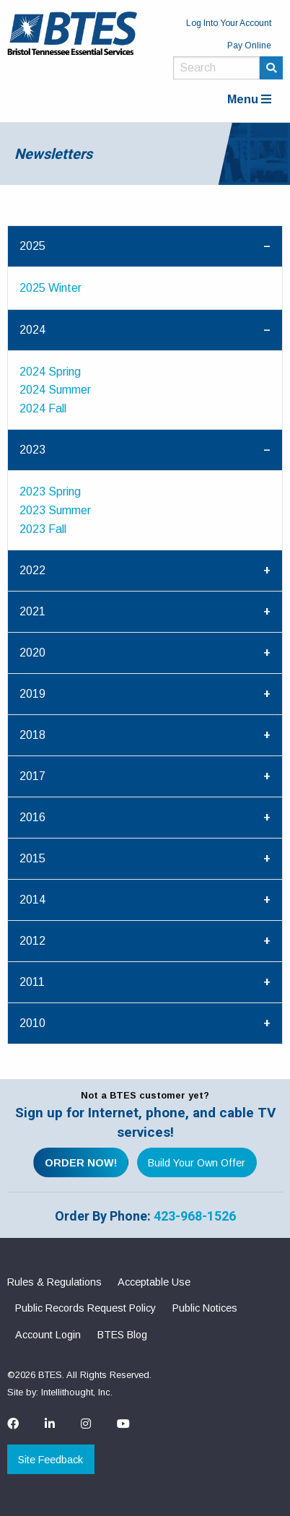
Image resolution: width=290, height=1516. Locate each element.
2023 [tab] (32, 449)
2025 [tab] (32, 246)
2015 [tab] (32, 858)
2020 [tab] (32, 652)
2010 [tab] (32, 1023)
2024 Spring (50, 371)
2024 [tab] (32, 330)
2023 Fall (42, 529)
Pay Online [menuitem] (249, 45)
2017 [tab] (32, 776)
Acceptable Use (154, 1282)
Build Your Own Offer (196, 1163)
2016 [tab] (32, 817)
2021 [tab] (32, 611)
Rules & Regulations (54, 1282)
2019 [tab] (32, 694)
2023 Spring (50, 491)
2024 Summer (55, 390)
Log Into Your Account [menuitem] (228, 23)
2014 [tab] (32, 899)
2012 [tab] (32, 941)
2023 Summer (55, 510)
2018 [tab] (32, 735)
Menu (249, 99)
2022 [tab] (32, 570)
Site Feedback (50, 1459)
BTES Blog (122, 1334)
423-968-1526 (195, 1215)
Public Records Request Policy (85, 1308)
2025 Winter (50, 288)
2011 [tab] (32, 982)
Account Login (48, 1334)
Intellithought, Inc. (77, 1392)
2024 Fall (42, 408)
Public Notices (204, 1308)
